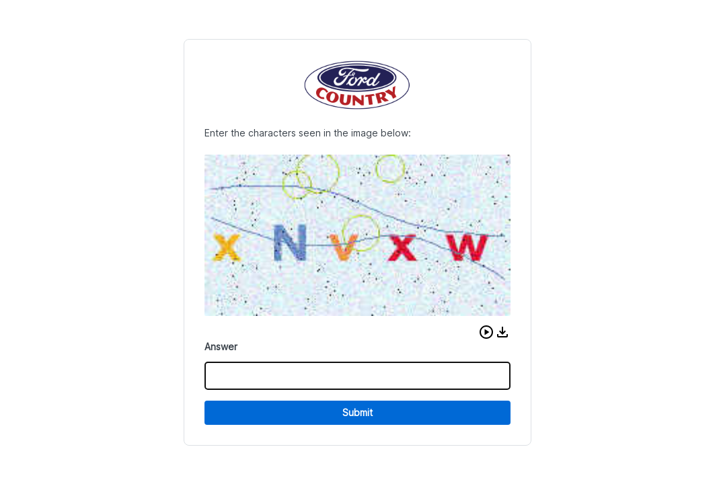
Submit (357, 412)
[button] (486, 332)
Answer (220, 346)
